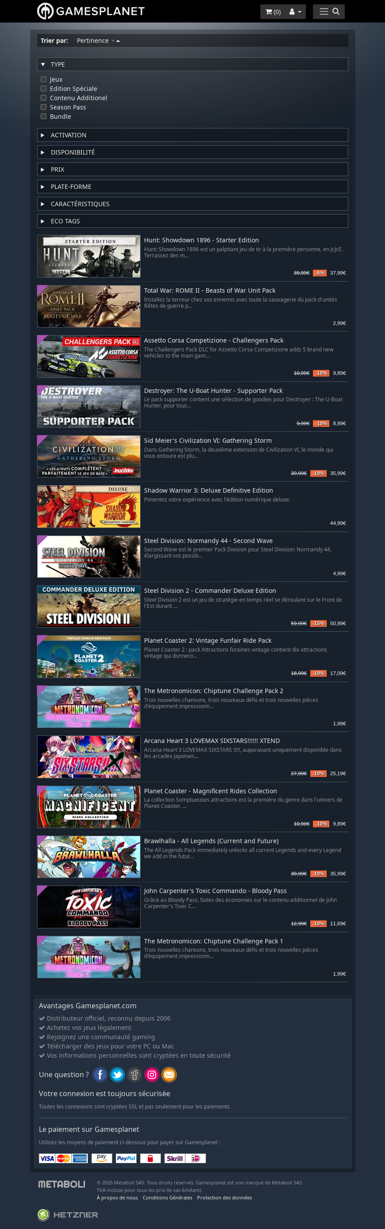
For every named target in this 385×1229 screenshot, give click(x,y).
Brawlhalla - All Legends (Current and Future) (211, 841)
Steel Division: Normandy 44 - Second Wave (208, 541)
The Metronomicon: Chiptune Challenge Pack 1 (213, 941)
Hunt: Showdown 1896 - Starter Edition (201, 240)
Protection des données (224, 1197)
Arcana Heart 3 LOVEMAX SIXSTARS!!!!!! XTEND (212, 741)
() (273, 12)
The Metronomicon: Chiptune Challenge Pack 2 (213, 691)
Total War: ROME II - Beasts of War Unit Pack (209, 290)
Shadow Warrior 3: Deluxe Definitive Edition (208, 490)
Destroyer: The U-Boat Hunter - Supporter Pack (213, 391)
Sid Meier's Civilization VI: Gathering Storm (208, 441)
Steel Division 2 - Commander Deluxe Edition (210, 591)
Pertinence (98, 40)
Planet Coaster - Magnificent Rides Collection (210, 791)
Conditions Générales (167, 1197)
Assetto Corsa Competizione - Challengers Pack (213, 340)
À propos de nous (117, 1197)
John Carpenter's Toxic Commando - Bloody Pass (215, 891)
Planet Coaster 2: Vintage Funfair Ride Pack (207, 641)
